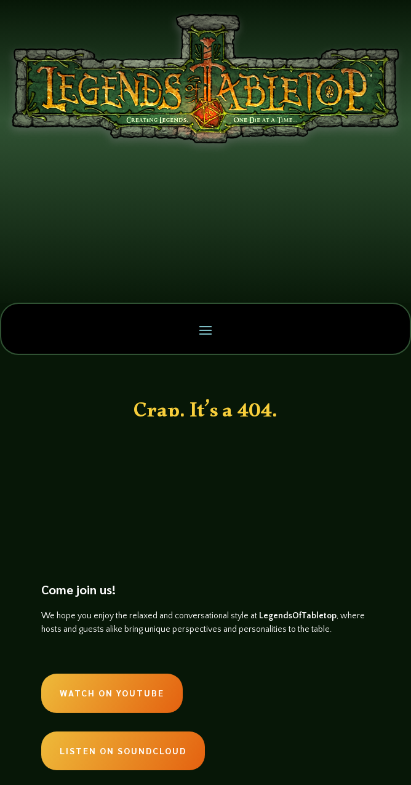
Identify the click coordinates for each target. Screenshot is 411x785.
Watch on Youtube (112, 692)
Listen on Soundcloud (123, 750)
